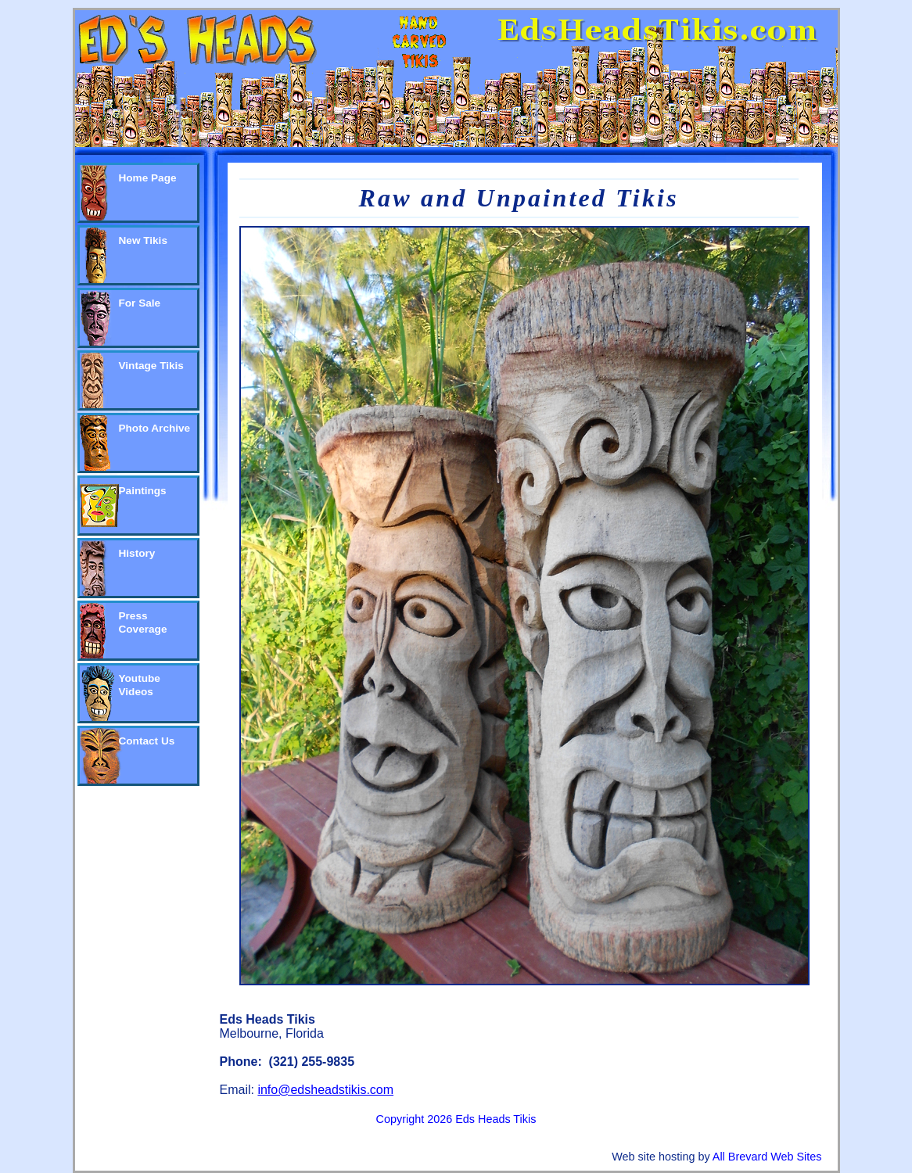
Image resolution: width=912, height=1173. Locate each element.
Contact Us (147, 741)
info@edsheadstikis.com (325, 1089)
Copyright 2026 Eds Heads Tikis (456, 1119)
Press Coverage (143, 622)
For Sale (140, 303)
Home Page (148, 178)
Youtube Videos (139, 685)
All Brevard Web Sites (767, 1156)
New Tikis (143, 240)
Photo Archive (155, 428)
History (137, 553)
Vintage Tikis (151, 365)
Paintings (143, 491)
